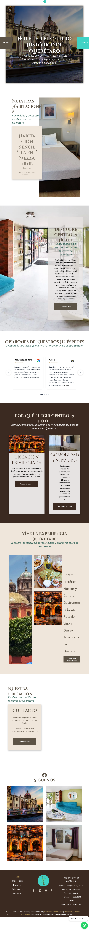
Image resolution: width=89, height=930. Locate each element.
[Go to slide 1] (41, 394)
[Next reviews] (80, 372)
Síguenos (44, 780)
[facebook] (33, 891)
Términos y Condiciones (53, 911)
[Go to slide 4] (48, 394)
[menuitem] (17, 877)
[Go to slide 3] (46, 394)
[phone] (52, 891)
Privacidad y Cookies (72, 911)
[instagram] (40, 891)
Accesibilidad (26, 914)
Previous (17, 151)
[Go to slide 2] (44, 394)
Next (37, 151)
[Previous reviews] (8, 372)
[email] (46, 891)
